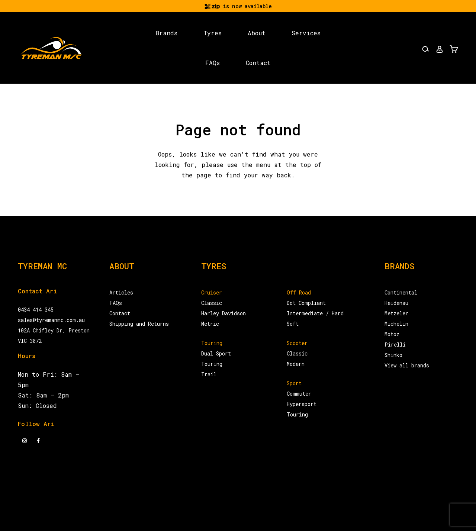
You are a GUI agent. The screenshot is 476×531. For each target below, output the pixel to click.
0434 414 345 (36, 309)
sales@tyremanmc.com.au (51, 320)
